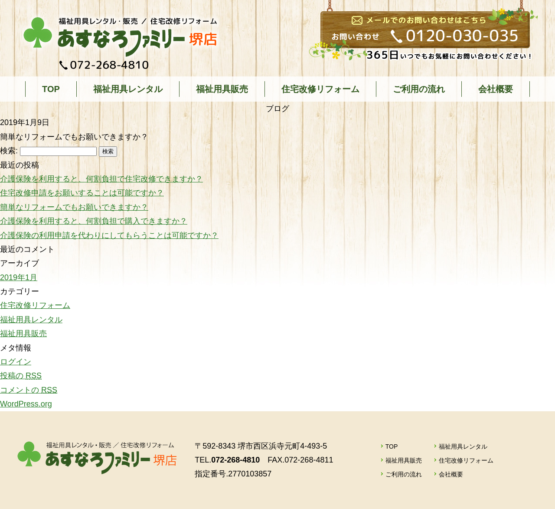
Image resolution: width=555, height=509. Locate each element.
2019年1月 (18, 277)
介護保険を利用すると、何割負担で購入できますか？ (93, 221)
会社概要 (495, 89)
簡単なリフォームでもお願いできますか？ (74, 207)
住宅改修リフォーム (320, 89)
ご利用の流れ (419, 89)
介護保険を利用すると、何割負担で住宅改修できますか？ (101, 179)
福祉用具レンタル (128, 89)
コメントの (28, 390)
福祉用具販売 (222, 89)
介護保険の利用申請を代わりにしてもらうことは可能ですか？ (109, 235)
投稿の (21, 375)
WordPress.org (26, 404)
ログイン (15, 361)
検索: (9, 150)
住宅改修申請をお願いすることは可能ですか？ (82, 192)
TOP (51, 89)
